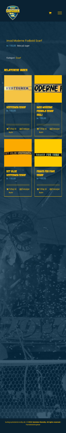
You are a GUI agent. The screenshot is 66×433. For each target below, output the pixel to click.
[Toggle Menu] (60, 13)
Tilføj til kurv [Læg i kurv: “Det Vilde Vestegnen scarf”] (12, 191)
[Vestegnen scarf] (18, 89)
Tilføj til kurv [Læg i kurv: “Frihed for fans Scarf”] (43, 191)
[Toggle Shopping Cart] (50, 12)
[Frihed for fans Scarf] (48, 153)
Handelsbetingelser (33, 425)
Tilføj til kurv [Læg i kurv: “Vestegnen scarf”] (12, 131)
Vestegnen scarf (16, 107)
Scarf (18, 58)
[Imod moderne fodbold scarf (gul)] (48, 89)
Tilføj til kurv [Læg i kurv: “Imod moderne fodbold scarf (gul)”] (43, 131)
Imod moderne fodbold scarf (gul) (45, 111)
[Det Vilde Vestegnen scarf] (18, 153)
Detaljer (25, 129)
